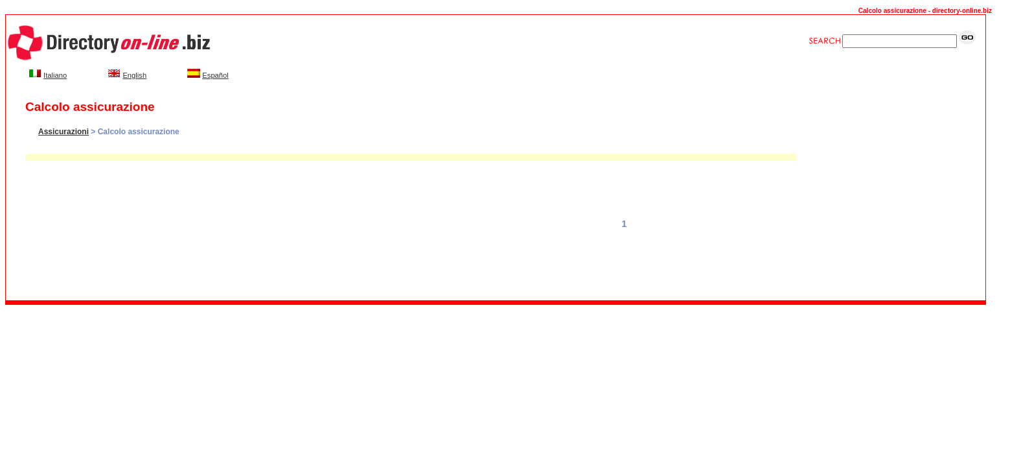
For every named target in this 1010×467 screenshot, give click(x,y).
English (134, 75)
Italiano (55, 75)
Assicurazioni (63, 131)
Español (215, 75)
